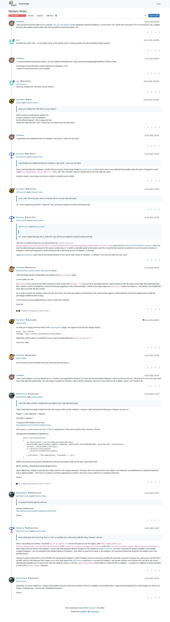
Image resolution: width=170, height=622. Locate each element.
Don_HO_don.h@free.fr (61, 25)
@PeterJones (31, 189)
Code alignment (56, 327)
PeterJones (20, 154)
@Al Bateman (25, 81)
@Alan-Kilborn (21, 220)
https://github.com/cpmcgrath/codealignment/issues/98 (36, 511)
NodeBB (83, 611)
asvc (17, 40)
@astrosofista (31, 320)
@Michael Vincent (34, 493)
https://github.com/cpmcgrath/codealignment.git (33, 425)
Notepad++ (92, 608)
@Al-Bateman (21, 84)
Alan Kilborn (20, 99)
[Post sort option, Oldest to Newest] (145, 15)
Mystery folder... (33, 103)
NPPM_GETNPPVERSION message (137, 245)
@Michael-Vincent (23, 496)
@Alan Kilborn (30, 217)
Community (24, 4)
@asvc (29, 99)
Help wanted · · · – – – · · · (17, 15)
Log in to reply (154, 15)
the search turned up (87, 169)
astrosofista (20, 267)
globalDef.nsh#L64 (105, 549)
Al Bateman (20, 22)
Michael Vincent (21, 394)
